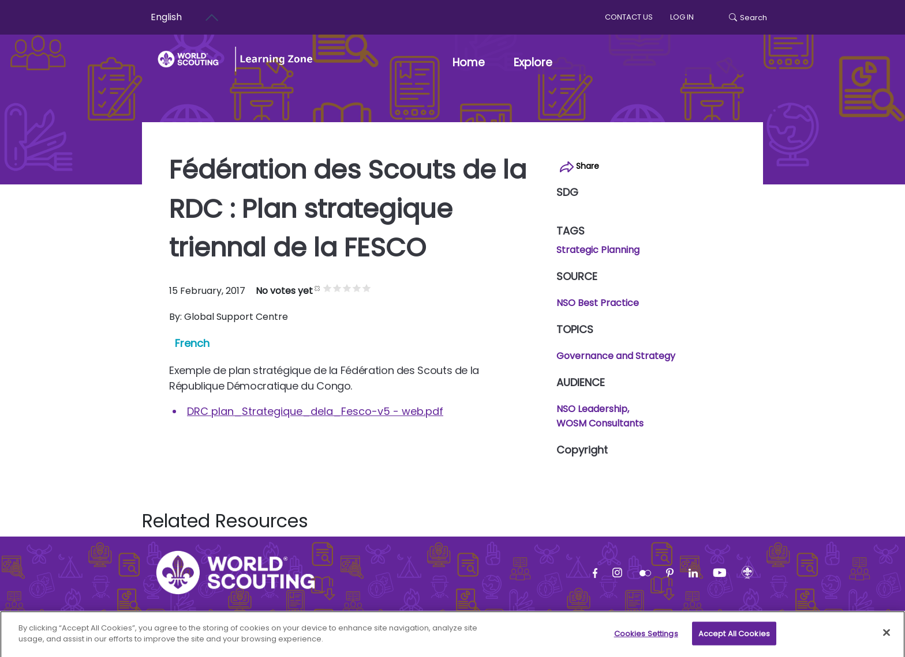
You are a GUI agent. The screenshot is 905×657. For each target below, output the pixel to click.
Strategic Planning (598, 249)
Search (748, 17)
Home (468, 62)
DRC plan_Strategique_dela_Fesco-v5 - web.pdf (315, 411)
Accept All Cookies (734, 638)
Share (579, 166)
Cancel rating (318, 288)
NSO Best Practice (597, 302)
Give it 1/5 (327, 288)
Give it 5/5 (367, 288)
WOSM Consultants (600, 423)
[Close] (886, 637)
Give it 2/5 (337, 288)
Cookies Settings (646, 638)
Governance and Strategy (615, 356)
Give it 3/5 (347, 288)
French (192, 343)
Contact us (629, 17)
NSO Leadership (591, 409)
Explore (533, 62)
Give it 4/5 (357, 288)
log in (682, 17)
